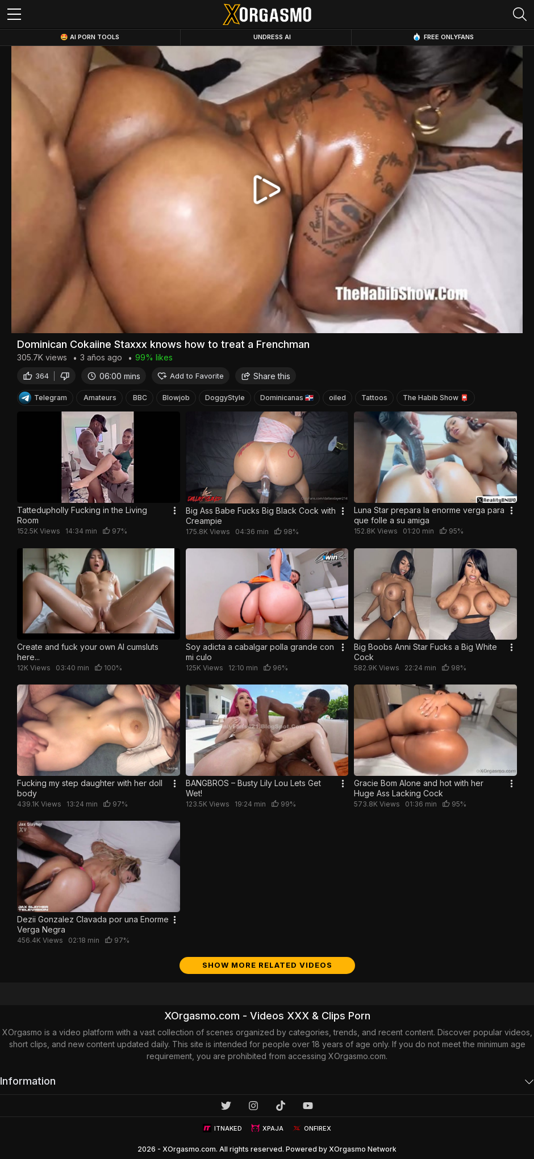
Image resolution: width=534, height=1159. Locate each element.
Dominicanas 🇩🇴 (287, 397)
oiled (337, 397)
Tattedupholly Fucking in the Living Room (82, 515)
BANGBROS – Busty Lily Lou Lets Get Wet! (253, 788)
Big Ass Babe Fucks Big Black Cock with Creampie (261, 516)
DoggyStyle (225, 397)
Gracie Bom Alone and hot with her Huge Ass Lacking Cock (418, 788)
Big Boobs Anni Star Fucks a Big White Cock (425, 652)
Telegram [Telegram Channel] (43, 398)
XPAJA (267, 1128)
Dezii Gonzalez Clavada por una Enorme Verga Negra (93, 924)
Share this (265, 376)
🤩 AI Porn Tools (89, 37)
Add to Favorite (190, 376)
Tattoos (374, 397)
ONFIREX (312, 1128)
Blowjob (176, 397)
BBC (140, 397)
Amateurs (100, 397)
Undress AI (272, 37)
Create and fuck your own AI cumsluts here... (87, 652)
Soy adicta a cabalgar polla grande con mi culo (260, 652)
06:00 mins (113, 376)
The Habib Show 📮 (436, 397)
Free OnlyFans (443, 36)
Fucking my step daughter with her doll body (89, 788)
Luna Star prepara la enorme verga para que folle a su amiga (429, 515)
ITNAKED (222, 1128)
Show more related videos (267, 964)
